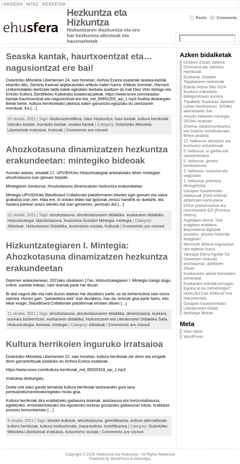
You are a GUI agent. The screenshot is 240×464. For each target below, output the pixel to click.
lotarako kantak (21, 124)
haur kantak (125, 118)
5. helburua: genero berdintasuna (200, 163)
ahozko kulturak (61, 420)
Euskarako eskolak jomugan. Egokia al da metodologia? (209, 286)
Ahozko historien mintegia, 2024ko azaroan (206, 118)
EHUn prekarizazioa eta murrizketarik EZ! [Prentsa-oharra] (207, 210)
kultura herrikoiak (153, 118)
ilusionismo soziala (82, 431)
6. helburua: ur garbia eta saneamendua (205, 153)
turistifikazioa (115, 426)
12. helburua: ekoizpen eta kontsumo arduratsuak (207, 143)
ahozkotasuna (62, 214)
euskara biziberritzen (26, 319)
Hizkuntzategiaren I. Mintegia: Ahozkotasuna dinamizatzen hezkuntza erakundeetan (87, 257)
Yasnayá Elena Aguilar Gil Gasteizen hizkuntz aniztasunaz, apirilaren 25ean (206, 261)
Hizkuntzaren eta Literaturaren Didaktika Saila (126, 319)
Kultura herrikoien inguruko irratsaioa (84, 344)
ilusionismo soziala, (87, 226)
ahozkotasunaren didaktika (100, 214)
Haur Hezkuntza (98, 118)
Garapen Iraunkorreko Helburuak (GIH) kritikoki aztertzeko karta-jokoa (205, 195)
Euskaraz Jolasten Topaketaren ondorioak (203, 79)
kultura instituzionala (58, 426)
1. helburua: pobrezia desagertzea (202, 183)
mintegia (123, 220)
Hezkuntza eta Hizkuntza (97, 17)
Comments (227, 17)
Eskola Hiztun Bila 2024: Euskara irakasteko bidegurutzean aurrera (205, 92)
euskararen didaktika (145, 214)
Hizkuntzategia (21, 220)
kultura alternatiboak (149, 420)
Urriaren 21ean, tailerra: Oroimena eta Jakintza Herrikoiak (204, 67)
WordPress (193, 336)
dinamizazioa (138, 313)
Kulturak (55, 130)
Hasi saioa (192, 331)
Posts (201, 17)
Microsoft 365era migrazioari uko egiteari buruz (208, 246)
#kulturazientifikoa (66, 118)
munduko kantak (51, 124)
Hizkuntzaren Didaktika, (47, 226)
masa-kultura (90, 426)
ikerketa (43, 324)
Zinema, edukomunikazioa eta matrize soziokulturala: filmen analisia (206, 131)
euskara (159, 313)
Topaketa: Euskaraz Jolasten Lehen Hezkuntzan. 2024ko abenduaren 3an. (209, 106)
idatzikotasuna (49, 220)
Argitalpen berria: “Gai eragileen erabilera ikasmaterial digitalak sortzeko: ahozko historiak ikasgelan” (206, 229)
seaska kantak (81, 124)
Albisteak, (17, 226)
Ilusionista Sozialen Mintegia (89, 220)
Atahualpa (142, 459)
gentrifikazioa (116, 420)
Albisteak (97, 324)
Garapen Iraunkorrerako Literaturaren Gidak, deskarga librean (204, 308)
